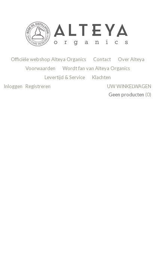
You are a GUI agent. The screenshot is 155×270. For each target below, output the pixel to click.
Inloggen (13, 86)
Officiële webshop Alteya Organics (48, 59)
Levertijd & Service (65, 77)
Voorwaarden (40, 68)
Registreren (38, 86)
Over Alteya (131, 59)
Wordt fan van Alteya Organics (96, 68)
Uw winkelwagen (129, 86)
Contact (102, 59)
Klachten (101, 77)
